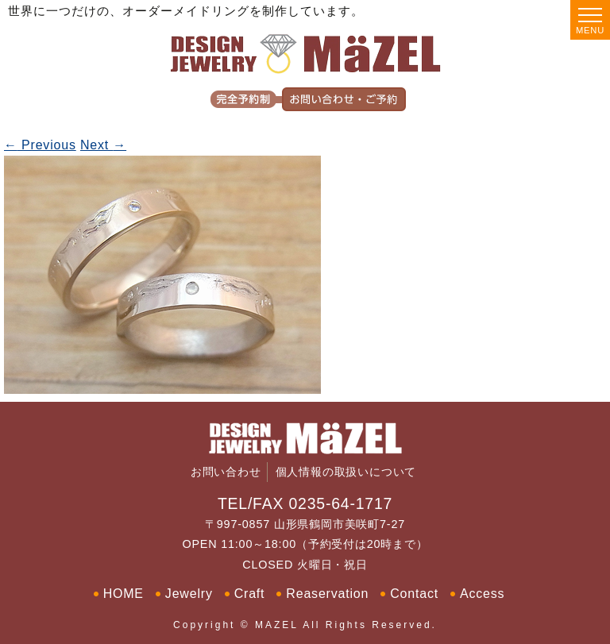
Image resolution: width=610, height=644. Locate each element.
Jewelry (189, 593)
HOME (123, 593)
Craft (249, 593)
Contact (414, 593)
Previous (40, 145)
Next (103, 145)
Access (482, 593)
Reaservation (327, 593)
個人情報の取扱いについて (346, 472)
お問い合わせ (226, 472)
